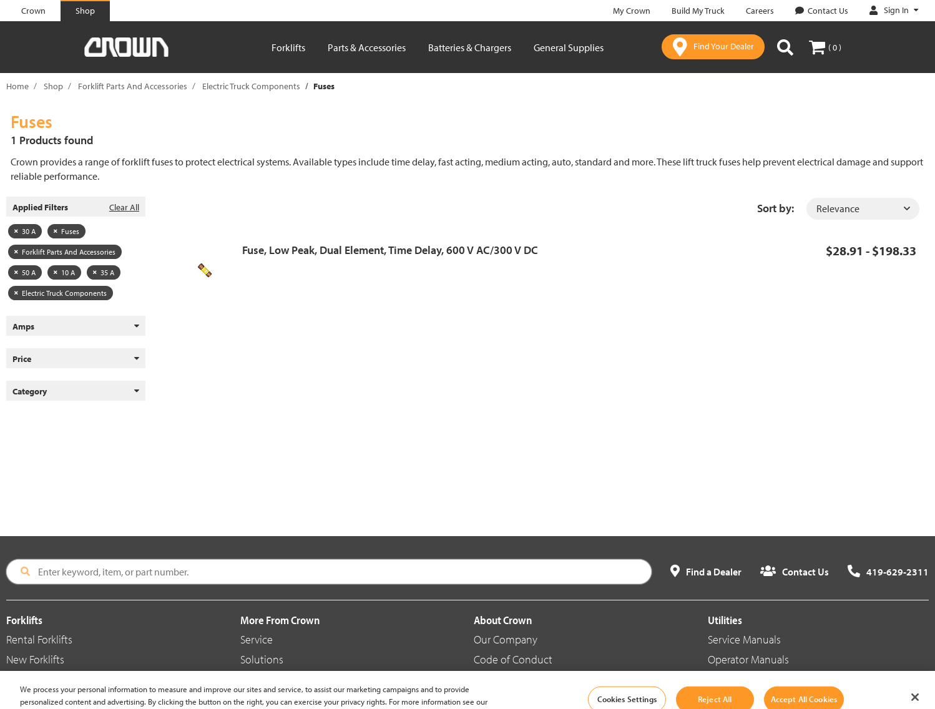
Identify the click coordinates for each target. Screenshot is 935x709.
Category (75, 391)
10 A (64, 272)
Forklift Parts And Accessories (132, 86)
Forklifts (288, 47)
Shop (53, 86)
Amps (75, 326)
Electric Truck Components (251, 86)
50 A (25, 272)
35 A (103, 272)
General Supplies (569, 47)
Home (17, 86)
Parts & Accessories (367, 47)
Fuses (66, 231)
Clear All (124, 207)
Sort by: (775, 208)
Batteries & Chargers (469, 47)
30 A (25, 231)
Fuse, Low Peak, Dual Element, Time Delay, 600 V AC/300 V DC (390, 250)
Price (75, 358)
